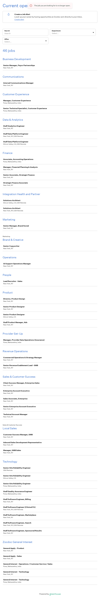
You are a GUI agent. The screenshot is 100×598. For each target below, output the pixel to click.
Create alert (19, 19)
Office (6, 39)
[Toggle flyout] (93, 32)
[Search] (25, 34)
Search (7, 31)
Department (56, 31)
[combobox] (4, 42)
